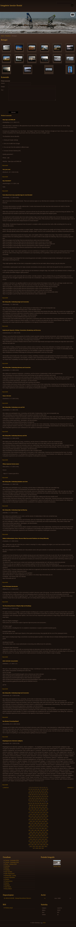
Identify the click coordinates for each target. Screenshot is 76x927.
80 (29, 803)
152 (37, 821)
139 (37, 818)
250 (43, 848)
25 (39, 791)
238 (41, 844)
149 (47, 819)
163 (31, 825)
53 (45, 796)
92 (37, 805)
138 (34, 818)
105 (32, 809)
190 (34, 832)
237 (38, 844)
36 (45, 793)
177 (34, 828)
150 (31, 821)
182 (29, 830)
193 (43, 832)
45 (46, 794)
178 (37, 828)
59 (39, 798)
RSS (44, 922)
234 (29, 844)
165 (37, 825)
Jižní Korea (8, 887)
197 (35, 834)
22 (32, 791)
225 (41, 841)
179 (40, 828)
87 (45, 803)
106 (35, 809)
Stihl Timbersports (9, 873)
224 (38, 841)
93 (39, 805)
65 (33, 800)
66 (36, 800)
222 (32, 841)
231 (40, 843)
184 (35, 830)
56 (32, 798)
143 (29, 819)
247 (34, 848)
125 (34, 814)
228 (31, 843)
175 (47, 827)
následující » (70, 787)
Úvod (2, 36)
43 (41, 794)
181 (46, 828)
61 (44, 798)
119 (35, 812)
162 (47, 823)
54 (47, 796)
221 (29, 841)
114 (40, 810)
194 (46, 832)
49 (36, 796)
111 (31, 810)
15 (36, 789)
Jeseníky (7, 866)
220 (46, 839)
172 (38, 827)
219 (43, 839)
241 (31, 846)
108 (41, 809)
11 (46, 787)
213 (44, 837)
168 (46, 825)
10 (44, 787)
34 (40, 793)
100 (37, 807)
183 (32, 830)
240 (47, 844)
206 (43, 835)
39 (32, 794)
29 (29, 793)
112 (34, 810)
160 (41, 823)
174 (44, 827)
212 (41, 837)
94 (41, 805)
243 (37, 846)
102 (43, 807)
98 (32, 807)
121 (41, 812)
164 (34, 825)
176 (31, 828)
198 (38, 834)
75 (37, 802)
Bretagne (7, 885)
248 (37, 848)
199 (41, 834)
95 (44, 805)
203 (34, 835)
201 (47, 834)
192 (40, 832)
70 (45, 800)
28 (46, 791)
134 (41, 816)
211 (38, 837)
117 (29, 812)
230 (37, 843)
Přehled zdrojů (9, 908)
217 (37, 839)
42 (39, 794)
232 (43, 843)
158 (35, 823)
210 (35, 837)
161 (44, 823)
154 (43, 821)
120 (38, 812)
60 (41, 798)
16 (38, 789)
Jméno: (3, 83)
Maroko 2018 (57, 866)
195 (29, 834)
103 (46, 807)
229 (34, 843)
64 (31, 800)
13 (31, 789)
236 (35, 844)
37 (47, 793)
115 (43, 810)
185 (38, 830)
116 (46, 810)
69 (42, 800)
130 (29, 816)
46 (29, 796)
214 (47, 837)
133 (38, 816)
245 (43, 846)
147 (41, 819)
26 (41, 791)
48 (33, 796)
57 (34, 798)
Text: (2, 90)
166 (40, 825)
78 (44, 802)
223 (35, 841)
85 (40, 803)
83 (36, 803)
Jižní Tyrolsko (8, 871)
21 (30, 791)
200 (44, 834)
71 (47, 800)
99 (34, 807)
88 (47, 803)
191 (37, 832)
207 (46, 835)
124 (31, 814)
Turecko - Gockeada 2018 (12, 862)
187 (44, 830)
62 (46, 798)
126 (37, 814)
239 (44, 844)
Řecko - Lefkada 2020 (11, 864)
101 (40, 807)
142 (46, 818)
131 (32, 816)
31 (33, 793)
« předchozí (5, 787)
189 (31, 832)
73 (32, 802)
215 (31, 839)
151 (34, 821)
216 (34, 839)
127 (40, 814)
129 (46, 814)
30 (31, 793)
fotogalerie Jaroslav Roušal (11, 5)
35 (42, 793)
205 (40, 835)
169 (29, 827)
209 (32, 837)
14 (33, 789)
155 (46, 821)
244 (40, 846)
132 (35, 816)
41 (37, 794)
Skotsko (7, 879)
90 (32, 805)
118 (32, 812)
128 (43, 814)
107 (38, 809)
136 (47, 816)
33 (38, 793)
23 (34, 791)
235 (32, 844)
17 (40, 789)
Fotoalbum (8, 36)
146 (38, 819)
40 (34, 794)
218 (40, 839)
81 (31, 803)
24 (37, 791)
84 (38, 803)
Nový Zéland (8, 888)
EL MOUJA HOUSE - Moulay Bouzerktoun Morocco (17, 898)
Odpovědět (5, 165)
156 (29, 823)
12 (29, 789)
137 (31, 818)
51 (40, 796)
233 (46, 843)
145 (35, 819)
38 (30, 794)
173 (41, 827)
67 (38, 800)
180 (43, 828)
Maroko (7, 868)
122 (44, 812)
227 (47, 841)
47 (31, 796)
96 (46, 805)
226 (44, 841)
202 (31, 835)
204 (37, 835)
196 (32, 834)
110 (47, 809)
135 (44, 816)
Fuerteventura (8, 881)
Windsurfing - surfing (10, 875)
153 (40, 821)
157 (32, 823)
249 (40, 848)
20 (47, 789)
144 (32, 819)
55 (30, 798)
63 (29, 800)
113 (37, 810)
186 (41, 830)
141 (43, 818)
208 (29, 837)
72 (30, 802)
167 (43, 825)
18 (42, 789)
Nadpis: (3, 86)
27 (44, 791)
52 (42, 796)
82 (33, 803)
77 (41, 802)
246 (46, 846)
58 (37, 798)
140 (40, 818)
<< (45, 898)
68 (40, 800)
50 (38, 796)
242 (34, 846)
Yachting (7, 870)
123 (47, 812)
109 (44, 809)
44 (44, 794)
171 (35, 827)
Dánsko (7, 883)
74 (34, 802)
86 (42, 803)
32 (36, 793)
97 (29, 807)
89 (30, 805)
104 (29, 809)
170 (32, 827)
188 (47, 830)
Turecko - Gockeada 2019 (12, 860)
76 (39, 802)
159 (38, 823)
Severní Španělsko (10, 877)
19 (45, 789)
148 (44, 819)
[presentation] (38, 106)
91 (34, 805)
